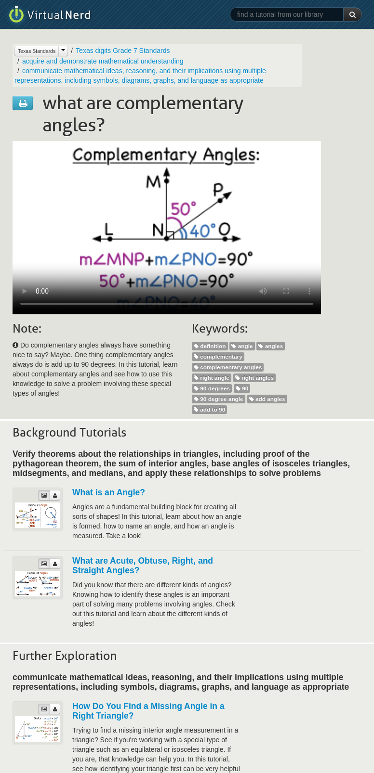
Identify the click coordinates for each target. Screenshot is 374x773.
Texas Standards (36, 51)
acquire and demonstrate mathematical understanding (103, 61)
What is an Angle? (108, 492)
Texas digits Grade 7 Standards (123, 50)
